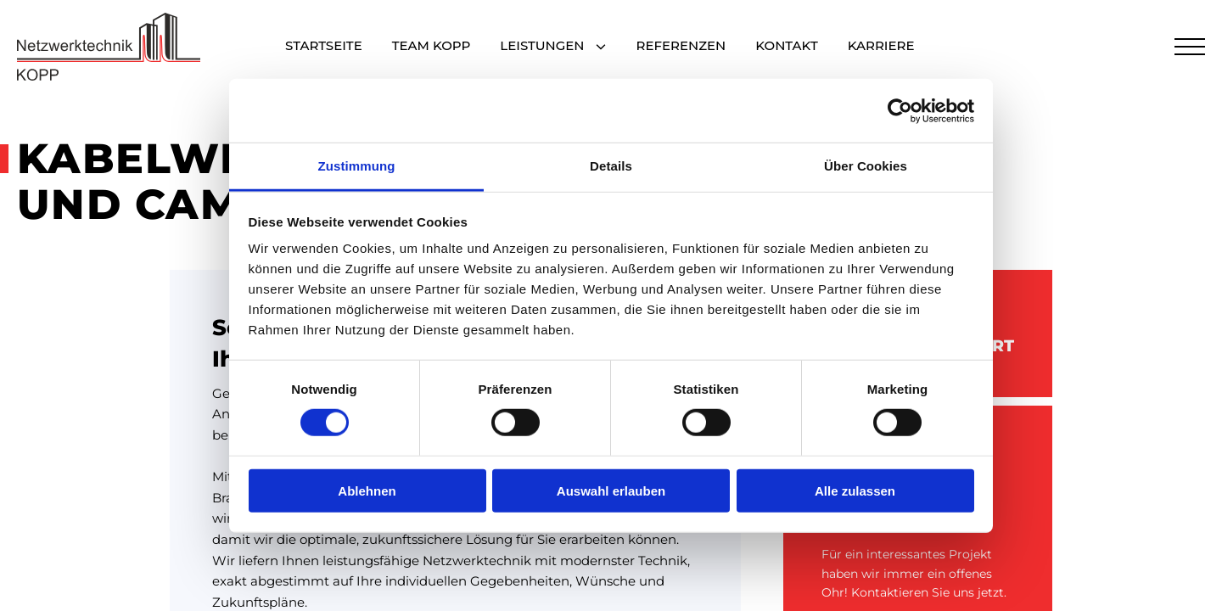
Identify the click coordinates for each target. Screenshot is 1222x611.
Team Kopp (431, 46)
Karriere (881, 46)
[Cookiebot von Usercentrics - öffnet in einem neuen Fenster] (900, 110)
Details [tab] (611, 166)
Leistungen (542, 46)
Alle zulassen (855, 491)
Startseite (323, 46)
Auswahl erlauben (611, 491)
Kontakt (786, 46)
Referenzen (681, 46)
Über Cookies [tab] (865, 166)
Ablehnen (366, 491)
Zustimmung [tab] (356, 166)
